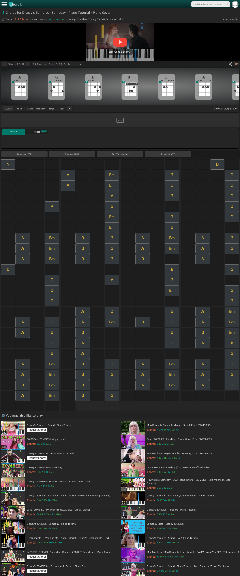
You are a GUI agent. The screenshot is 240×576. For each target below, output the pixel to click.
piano (19, 108)
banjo (51, 108)
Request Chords (37, 429)
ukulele (29, 108)
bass (62, 108)
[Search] (226, 4)
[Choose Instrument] (69, 108)
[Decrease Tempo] (4, 64)
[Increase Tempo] (27, 64)
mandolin (40, 108)
